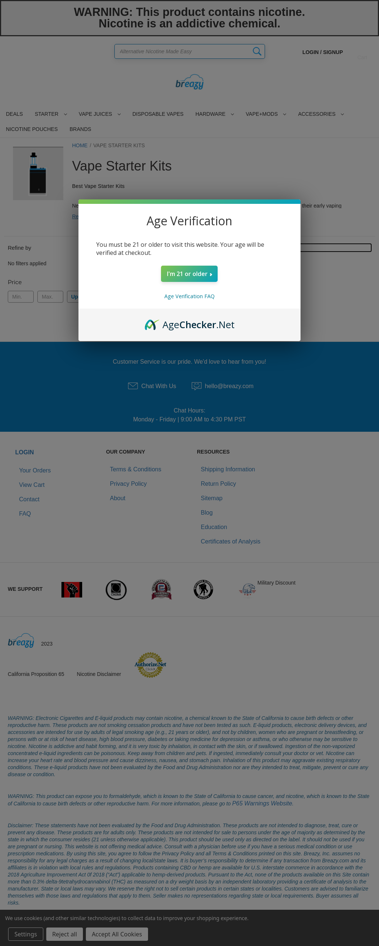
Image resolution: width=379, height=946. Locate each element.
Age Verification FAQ (189, 296)
